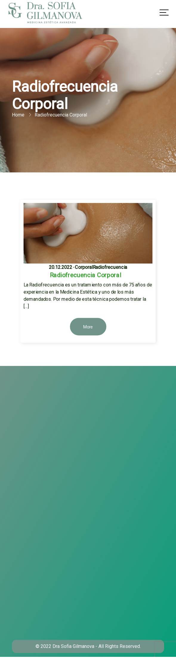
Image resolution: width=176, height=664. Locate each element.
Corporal (84, 267)
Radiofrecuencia (110, 267)
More (88, 327)
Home (18, 115)
